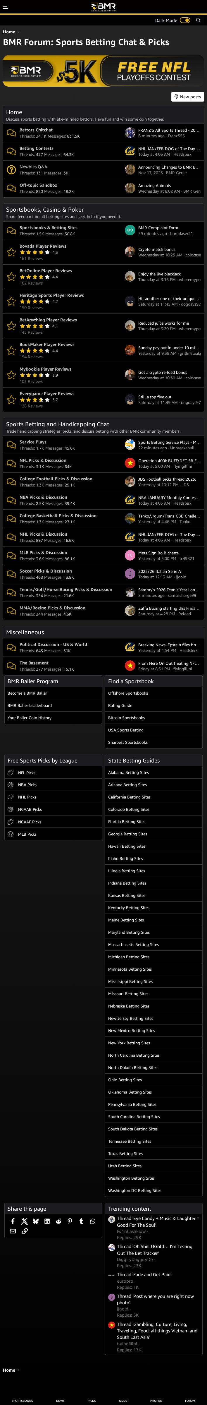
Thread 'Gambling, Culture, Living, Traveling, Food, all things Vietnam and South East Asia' (157, 1330)
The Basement (34, 662)
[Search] (198, 20)
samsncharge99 (182, 595)
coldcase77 (196, 254)
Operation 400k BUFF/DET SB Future (172, 460)
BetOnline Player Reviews (46, 270)
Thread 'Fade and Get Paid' (144, 1274)
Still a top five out (154, 396)
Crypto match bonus (156, 249)
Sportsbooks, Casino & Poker (45, 209)
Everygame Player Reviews (47, 393)
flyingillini (182, 466)
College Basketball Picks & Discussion (58, 515)
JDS (185, 484)
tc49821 (187, 558)
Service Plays (33, 441)
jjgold (181, 576)
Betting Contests (37, 148)
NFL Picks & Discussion (43, 460)
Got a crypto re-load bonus (162, 372)
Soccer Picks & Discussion (46, 570)
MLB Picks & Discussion (43, 552)
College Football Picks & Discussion (56, 478)
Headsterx (182, 154)
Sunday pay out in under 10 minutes (171, 347)
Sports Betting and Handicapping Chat (57, 424)
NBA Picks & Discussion (43, 497)
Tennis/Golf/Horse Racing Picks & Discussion (66, 589)
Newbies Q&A (33, 166)
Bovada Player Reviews (43, 246)
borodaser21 (181, 233)
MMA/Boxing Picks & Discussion (52, 607)
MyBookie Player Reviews (46, 368)
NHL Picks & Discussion (43, 534)
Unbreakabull (182, 447)
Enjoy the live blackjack (159, 273)
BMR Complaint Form (158, 227)
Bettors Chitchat (36, 129)
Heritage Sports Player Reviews (52, 295)
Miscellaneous (25, 632)
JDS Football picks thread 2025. (167, 479)
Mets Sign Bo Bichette (158, 552)
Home (14, 112)
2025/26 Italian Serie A (159, 571)
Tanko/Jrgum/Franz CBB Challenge (170, 515)
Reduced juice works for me (163, 323)
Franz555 (176, 135)
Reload (184, 613)
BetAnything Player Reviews (48, 319)
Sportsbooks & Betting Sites (48, 227)
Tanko (185, 521)
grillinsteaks (191, 353)
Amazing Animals (154, 185)
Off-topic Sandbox (38, 185)
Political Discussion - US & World (53, 644)
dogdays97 (191, 303)
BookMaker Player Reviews (47, 344)
